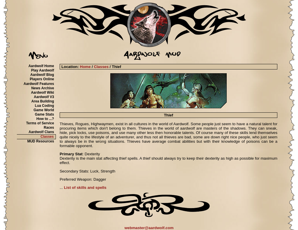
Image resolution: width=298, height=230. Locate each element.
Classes (47, 137)
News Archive (42, 88)
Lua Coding (44, 106)
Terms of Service (40, 123)
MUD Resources (40, 141)
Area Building (42, 101)
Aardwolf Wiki (42, 92)
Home (85, 67)
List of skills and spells (85, 187)
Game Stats (44, 114)
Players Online (42, 79)
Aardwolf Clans (41, 132)
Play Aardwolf (42, 70)
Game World (43, 110)
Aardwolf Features (39, 84)
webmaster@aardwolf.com (149, 228)
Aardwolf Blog (42, 75)
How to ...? (45, 119)
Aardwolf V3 (44, 97)
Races (49, 128)
